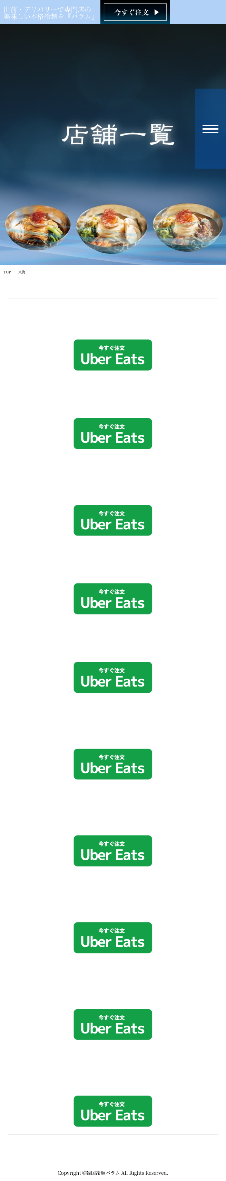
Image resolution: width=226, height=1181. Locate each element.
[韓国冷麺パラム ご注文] (135, 12)
